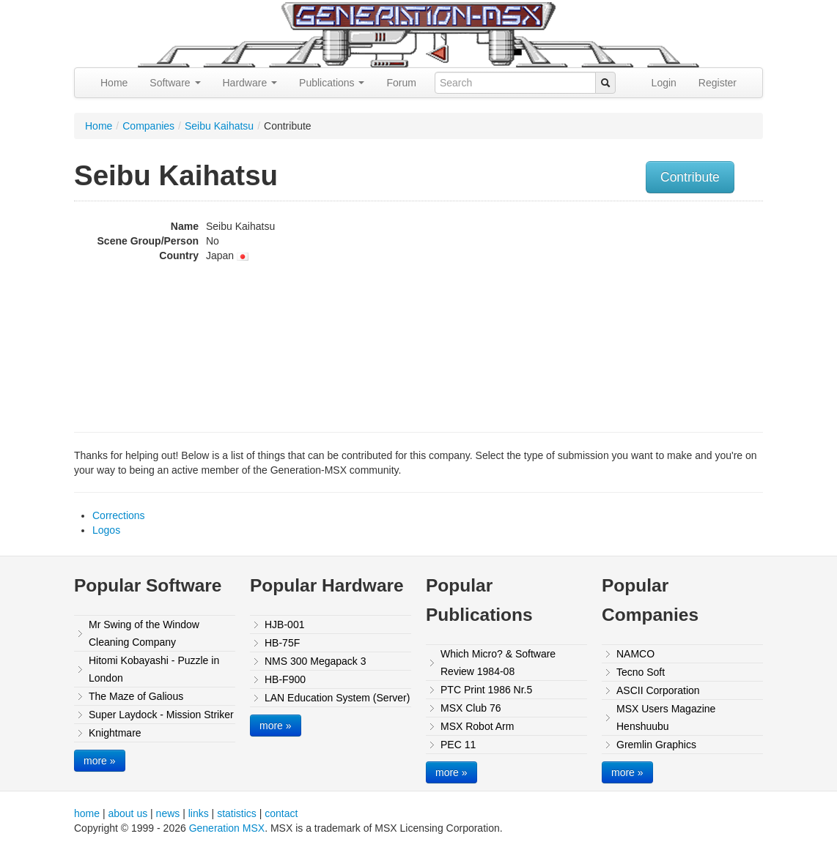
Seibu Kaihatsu (219, 126)
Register (717, 83)
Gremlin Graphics (656, 744)
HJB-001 (284, 624)
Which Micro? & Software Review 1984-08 (498, 662)
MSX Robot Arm (477, 726)
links (198, 813)
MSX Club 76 (470, 708)
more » (100, 761)
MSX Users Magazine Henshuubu (665, 717)
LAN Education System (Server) (337, 698)
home (87, 813)
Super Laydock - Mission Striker (161, 714)
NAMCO (635, 654)
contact (281, 813)
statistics (237, 813)
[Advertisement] (666, 311)
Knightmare (115, 733)
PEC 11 (458, 744)
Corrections (118, 515)
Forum (401, 83)
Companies (148, 126)
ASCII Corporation (658, 690)
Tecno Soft (640, 672)
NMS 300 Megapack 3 (315, 661)
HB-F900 (285, 679)
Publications (331, 83)
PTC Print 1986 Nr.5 (486, 690)
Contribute (690, 177)
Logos (106, 530)
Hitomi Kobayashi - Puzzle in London (154, 669)
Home (114, 83)
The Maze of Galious (136, 696)
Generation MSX (227, 828)
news (168, 813)
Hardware (250, 83)
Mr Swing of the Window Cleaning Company (144, 633)
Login (664, 83)
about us (127, 813)
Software (175, 83)
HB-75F (282, 643)
